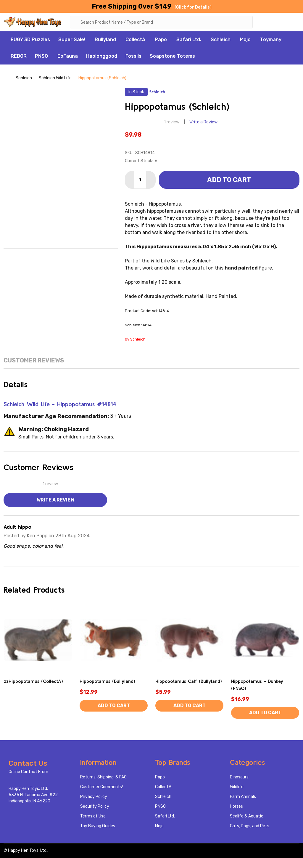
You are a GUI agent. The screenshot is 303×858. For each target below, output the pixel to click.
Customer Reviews (34, 360)
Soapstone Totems (172, 56)
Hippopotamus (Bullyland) (107, 681)
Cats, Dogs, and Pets (249, 826)
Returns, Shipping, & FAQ (103, 777)
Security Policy (94, 806)
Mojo (245, 40)
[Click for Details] (193, 7)
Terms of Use (93, 816)
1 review (171, 122)
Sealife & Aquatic (246, 816)
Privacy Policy (93, 796)
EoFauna (67, 56)
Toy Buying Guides (97, 826)
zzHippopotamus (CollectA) (33, 681)
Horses (236, 806)
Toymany (270, 40)
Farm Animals (243, 796)
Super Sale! (71, 40)
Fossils (133, 56)
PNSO (41, 56)
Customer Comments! (101, 787)
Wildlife (237, 787)
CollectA (135, 40)
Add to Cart (229, 180)
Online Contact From (28, 772)
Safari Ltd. (188, 40)
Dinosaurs (239, 777)
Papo (161, 40)
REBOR (19, 56)
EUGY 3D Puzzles (30, 40)
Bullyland (105, 40)
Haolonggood (101, 56)
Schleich (221, 40)
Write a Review (203, 122)
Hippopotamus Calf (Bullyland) (188, 681)
